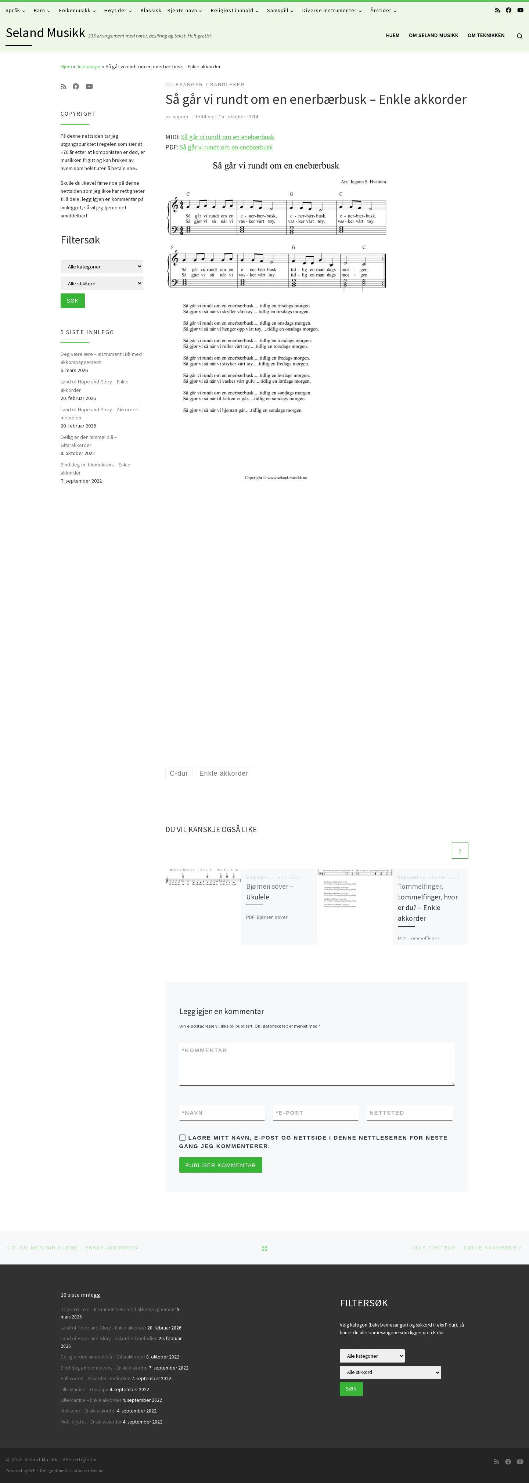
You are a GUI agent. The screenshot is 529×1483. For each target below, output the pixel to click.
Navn (192, 1112)
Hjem (66, 66)
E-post (290, 1112)
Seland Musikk (41, 1460)
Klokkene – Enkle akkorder (88, 1411)
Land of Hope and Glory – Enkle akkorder (95, 385)
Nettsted (387, 1112)
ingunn (181, 116)
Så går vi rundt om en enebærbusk (227, 137)
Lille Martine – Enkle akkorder (91, 1400)
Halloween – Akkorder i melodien (95, 1378)
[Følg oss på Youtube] (520, 10)
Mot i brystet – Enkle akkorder (91, 1422)
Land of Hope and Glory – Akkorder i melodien (100, 413)
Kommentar (205, 1050)
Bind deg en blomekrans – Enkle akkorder (95, 468)
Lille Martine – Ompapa (84, 1389)
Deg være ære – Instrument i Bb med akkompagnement (101, 358)
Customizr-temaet (86, 1470)
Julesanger (88, 66)
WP (32, 1470)
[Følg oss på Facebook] (508, 10)
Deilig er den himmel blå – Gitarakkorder (89, 441)
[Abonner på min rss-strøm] (497, 10)
